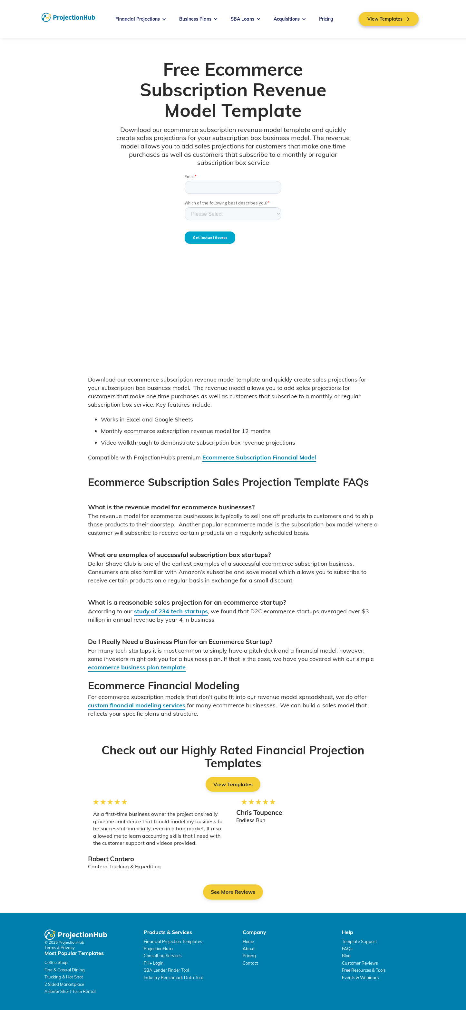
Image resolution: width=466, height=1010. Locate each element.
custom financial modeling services (136, 705)
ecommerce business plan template (137, 667)
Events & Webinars (360, 977)
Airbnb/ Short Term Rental (70, 991)
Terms (50, 947)
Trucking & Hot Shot (63, 976)
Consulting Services (162, 955)
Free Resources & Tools (363, 970)
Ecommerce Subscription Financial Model (259, 457)
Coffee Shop (56, 962)
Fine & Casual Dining (64, 969)
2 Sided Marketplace (64, 984)
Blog (346, 955)
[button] (141, 19)
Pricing (326, 19)
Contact (250, 963)
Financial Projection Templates (173, 941)
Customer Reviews (360, 963)
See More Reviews (233, 892)
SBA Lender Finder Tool (166, 970)
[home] (68, 17)
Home (248, 941)
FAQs (347, 948)
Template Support (359, 941)
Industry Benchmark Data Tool (173, 977)
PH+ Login (154, 963)
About (249, 948)
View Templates (233, 784)
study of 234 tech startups (171, 611)
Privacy (68, 947)
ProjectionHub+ (159, 948)
